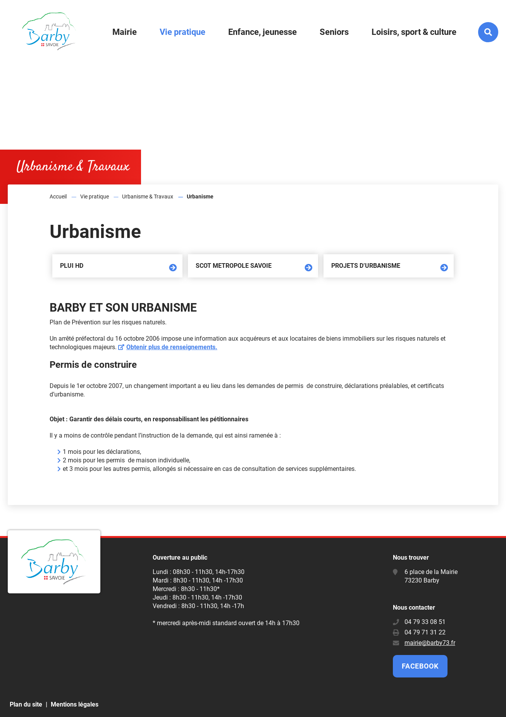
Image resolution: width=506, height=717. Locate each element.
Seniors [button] (334, 32)
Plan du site (26, 704)
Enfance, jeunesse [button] (262, 32)
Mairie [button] (124, 32)
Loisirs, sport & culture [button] (414, 32)
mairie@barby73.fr (429, 642)
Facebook (420, 666)
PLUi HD (71, 265)
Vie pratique (94, 196)
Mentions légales (74, 704)
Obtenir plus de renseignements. (171, 347)
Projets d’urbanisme (365, 265)
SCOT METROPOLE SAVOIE (234, 265)
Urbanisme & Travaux (147, 196)
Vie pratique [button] (182, 32)
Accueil (58, 196)
